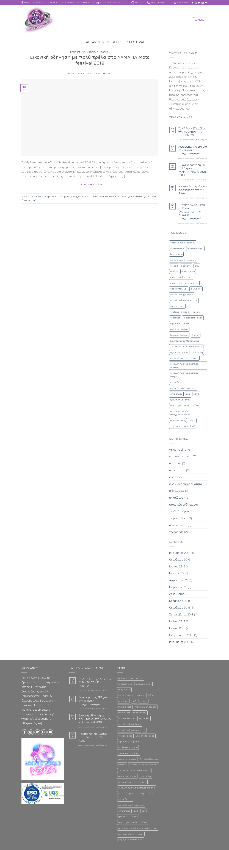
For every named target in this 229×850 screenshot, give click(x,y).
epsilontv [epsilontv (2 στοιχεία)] (186, 265)
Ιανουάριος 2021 (179, 552)
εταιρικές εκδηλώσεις (82, 52)
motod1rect (93, 196)
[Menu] (200, 20)
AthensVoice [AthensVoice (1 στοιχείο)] (177, 248)
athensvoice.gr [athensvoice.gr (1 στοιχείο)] (195, 248)
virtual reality (177, 449)
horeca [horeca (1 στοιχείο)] (174, 271)
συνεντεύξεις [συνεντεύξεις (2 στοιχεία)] (178, 420)
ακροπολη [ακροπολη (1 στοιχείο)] (197, 352)
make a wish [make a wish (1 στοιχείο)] (188, 271)
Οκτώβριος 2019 (179, 559)
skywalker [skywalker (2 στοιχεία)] (196, 288)
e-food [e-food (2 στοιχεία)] (174, 265)
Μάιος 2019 (176, 573)
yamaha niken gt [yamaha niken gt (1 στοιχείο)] (179, 329)
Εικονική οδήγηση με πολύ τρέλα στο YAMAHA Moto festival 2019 (192, 170)
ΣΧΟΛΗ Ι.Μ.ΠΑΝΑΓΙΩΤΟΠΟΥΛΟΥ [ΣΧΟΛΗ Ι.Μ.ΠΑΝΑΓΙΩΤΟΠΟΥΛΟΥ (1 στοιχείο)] (186, 346)
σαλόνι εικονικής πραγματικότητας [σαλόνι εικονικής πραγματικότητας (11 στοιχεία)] (180, 413)
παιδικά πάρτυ (179, 511)
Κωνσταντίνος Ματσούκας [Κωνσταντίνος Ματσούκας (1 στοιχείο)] (184, 340)
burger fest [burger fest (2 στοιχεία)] (176, 254)
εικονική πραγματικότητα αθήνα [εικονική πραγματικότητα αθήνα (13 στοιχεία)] (184, 374)
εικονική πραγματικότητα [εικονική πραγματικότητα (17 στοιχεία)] (184, 358)
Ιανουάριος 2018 (180, 641)
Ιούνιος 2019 (177, 566)
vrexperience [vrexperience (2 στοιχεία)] (177, 306)
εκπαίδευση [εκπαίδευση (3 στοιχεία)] (177, 382)
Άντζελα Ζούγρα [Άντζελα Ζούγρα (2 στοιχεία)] (179, 335)
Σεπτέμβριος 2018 (181, 614)
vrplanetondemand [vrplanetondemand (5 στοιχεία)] (180, 323)
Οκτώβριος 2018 (179, 607)
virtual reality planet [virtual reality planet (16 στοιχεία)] (181, 300)
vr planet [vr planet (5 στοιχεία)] (175, 317)
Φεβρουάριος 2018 (181, 635)
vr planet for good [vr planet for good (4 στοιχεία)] (193, 317)
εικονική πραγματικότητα (185, 483)
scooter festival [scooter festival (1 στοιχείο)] (178, 288)
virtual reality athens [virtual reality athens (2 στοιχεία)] (181, 294)
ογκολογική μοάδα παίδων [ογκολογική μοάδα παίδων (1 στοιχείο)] (184, 405)
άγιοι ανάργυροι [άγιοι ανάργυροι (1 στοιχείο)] (179, 352)
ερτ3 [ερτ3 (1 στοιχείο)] (196, 393)
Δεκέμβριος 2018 (180, 593)
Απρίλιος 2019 (178, 580)
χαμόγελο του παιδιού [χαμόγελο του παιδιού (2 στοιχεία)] (182, 426)
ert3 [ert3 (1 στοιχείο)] (197, 265)
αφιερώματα (177, 470)
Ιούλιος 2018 (177, 621)
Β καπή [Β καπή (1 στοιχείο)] (195, 335)
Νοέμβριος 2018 (179, 600)
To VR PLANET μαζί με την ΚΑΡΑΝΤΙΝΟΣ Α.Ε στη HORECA (192, 132)
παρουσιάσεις (178, 518)
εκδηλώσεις (176, 490)
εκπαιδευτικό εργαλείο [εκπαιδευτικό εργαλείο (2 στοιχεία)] (183, 388)
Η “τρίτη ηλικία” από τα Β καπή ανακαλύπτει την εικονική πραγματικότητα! (191, 211)
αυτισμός (175, 463)
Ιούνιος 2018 (177, 628)
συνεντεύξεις (178, 525)
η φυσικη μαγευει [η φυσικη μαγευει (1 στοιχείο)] (180, 399)
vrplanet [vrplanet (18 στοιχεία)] (196, 311)
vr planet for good (180, 456)
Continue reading (90, 184)
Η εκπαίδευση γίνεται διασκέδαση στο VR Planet (192, 190)
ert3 (84, 196)
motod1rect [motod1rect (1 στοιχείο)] (176, 283)
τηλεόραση (103, 52)
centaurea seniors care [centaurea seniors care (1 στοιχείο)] (183, 260)
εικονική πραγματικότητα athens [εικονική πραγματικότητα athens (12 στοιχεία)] (184, 365)
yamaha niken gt (137, 196)
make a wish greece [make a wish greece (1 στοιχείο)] (181, 277)
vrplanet (106, 73)
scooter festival (108, 196)
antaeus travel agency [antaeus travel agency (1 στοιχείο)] (182, 242)
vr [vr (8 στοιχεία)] (197, 300)
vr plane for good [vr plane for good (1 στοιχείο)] (179, 311)
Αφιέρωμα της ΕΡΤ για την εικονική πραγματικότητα (192, 150)
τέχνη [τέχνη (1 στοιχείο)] (192, 420)
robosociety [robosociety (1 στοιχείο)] (191, 283)
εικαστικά (175, 477)
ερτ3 (34, 200)
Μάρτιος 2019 (178, 587)
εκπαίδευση (177, 497)
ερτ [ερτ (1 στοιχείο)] (188, 393)
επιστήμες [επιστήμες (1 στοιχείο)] (176, 393)
